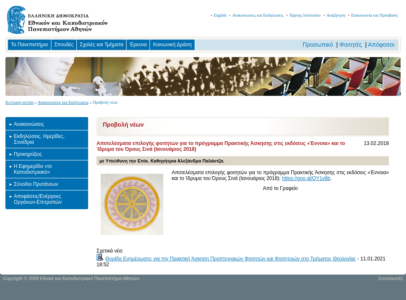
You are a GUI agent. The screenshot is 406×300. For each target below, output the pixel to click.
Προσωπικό (318, 44)
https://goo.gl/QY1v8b (306, 178)
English (220, 15)
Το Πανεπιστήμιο (29, 45)
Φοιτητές (351, 44)
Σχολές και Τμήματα (101, 45)
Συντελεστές (390, 278)
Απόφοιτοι (381, 44)
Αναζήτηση (336, 15)
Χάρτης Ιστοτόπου (305, 15)
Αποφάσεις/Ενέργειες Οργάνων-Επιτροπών (38, 199)
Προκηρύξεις (28, 154)
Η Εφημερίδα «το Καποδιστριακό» (33, 169)
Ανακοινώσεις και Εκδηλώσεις (258, 15)
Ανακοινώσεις (29, 124)
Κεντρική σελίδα (19, 102)
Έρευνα (138, 45)
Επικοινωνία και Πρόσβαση (374, 15)
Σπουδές (64, 45)
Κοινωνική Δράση (172, 45)
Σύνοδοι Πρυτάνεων (36, 184)
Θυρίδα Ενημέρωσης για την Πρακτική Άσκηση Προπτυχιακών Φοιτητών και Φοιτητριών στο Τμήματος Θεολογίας (230, 259)
